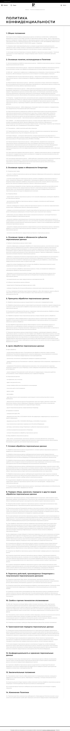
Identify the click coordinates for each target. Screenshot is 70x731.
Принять (58, 730)
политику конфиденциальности (48, 730)
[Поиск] (18, 5)
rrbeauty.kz (9, 55)
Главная (27, 9)
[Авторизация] (63, 5)
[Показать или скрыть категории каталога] (4, 5)
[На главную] (33, 5)
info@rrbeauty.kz (10, 519)
